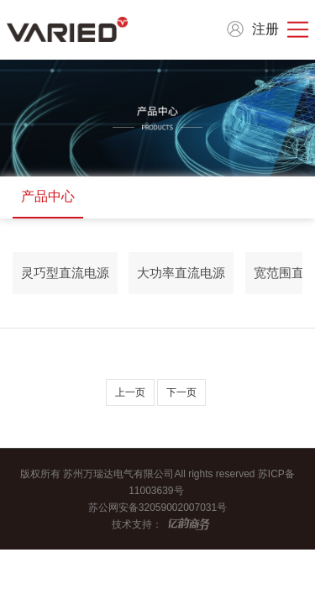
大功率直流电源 (181, 273)
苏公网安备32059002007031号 (157, 507)
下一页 (181, 392)
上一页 (130, 392)
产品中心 (48, 196)
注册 (265, 29)
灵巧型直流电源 (65, 273)
